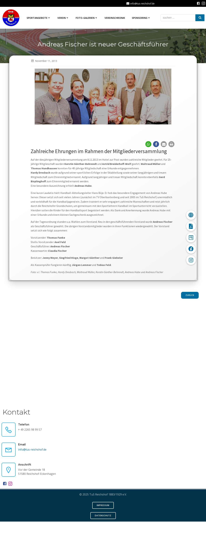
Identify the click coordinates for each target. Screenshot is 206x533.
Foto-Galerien (87, 18)
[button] (148, 155)
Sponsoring (141, 18)
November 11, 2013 (44, 71)
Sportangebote (39, 18)
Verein (63, 18)
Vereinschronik (115, 18)
